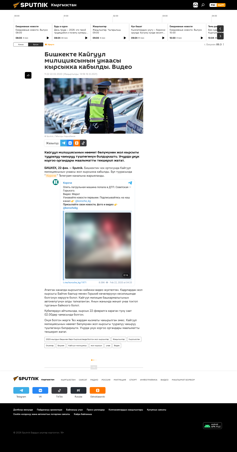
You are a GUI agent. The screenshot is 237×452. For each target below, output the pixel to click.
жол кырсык (96, 345)
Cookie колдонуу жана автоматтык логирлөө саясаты (41, 414)
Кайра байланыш (83, 414)
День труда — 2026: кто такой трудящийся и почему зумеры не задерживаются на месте (70, 32)
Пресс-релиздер (96, 409)
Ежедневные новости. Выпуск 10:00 (186, 31)
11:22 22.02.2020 (53, 74)
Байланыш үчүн (74, 409)
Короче (51, 175)
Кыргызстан (134, 339)
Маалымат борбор (183, 379)
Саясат (83, 379)
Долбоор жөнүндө (23, 409)
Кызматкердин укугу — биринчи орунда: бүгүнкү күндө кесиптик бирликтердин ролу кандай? (148, 32)
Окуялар (50, 345)
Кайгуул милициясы (77, 345)
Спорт (133, 379)
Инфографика (148, 379)
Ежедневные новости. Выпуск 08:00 (32, 31)
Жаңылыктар (119, 339)
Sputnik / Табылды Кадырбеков (61, 136)
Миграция (120, 379)
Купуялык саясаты (156, 409)
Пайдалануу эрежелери (49, 409)
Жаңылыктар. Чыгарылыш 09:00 (107, 31)
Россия (106, 379)
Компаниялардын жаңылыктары (126, 409)
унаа (108, 345)
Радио (94, 379)
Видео (117, 345)
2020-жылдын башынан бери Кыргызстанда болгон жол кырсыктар (77, 339)
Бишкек (61, 345)
